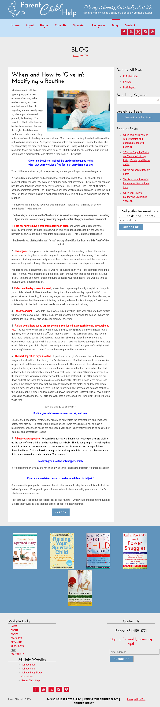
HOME (14, 626)
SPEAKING (16, 642)
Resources (99, 25)
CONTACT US (18, 654)
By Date (127, 81)
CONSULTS (16, 638)
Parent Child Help (30, 680)
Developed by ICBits (136, 699)
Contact (129, 25)
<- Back (61, 512)
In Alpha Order (130, 76)
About (30, 25)
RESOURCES (17, 646)
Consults (61, 25)
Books (44, 25)
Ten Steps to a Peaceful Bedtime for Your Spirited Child (136, 183)
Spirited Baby (28, 664)
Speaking (79, 25)
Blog (115, 25)
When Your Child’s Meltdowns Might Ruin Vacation (135, 196)
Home (15, 25)
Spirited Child (28, 668)
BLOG (13, 650)
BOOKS (14, 634)
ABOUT (14, 630)
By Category (129, 87)
